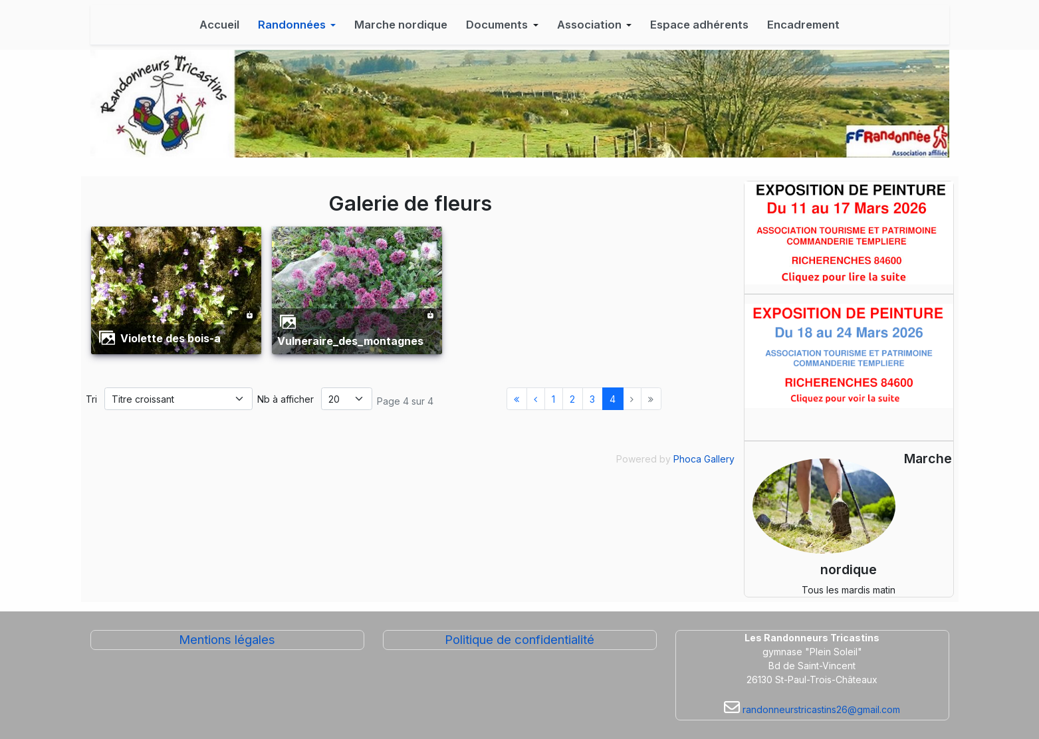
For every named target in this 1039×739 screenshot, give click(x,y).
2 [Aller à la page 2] (572, 399)
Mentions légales (227, 639)
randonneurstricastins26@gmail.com (820, 709)
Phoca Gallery (704, 459)
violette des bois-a (170, 338)
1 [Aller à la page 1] (553, 399)
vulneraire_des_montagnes (350, 341)
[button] (297, 25)
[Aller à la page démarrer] (517, 398)
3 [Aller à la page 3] (592, 399)
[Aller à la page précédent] (535, 398)
